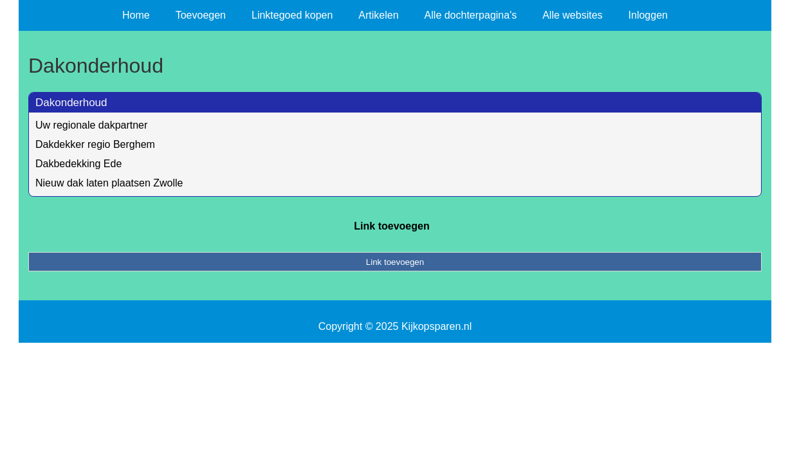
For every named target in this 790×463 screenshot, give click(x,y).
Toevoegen (201, 15)
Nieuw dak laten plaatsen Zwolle (109, 182)
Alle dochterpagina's (471, 15)
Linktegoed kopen (292, 15)
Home (136, 15)
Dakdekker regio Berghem (95, 144)
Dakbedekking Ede (78, 163)
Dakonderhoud (71, 102)
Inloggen (648, 15)
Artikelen (378, 15)
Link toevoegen (391, 226)
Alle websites (572, 15)
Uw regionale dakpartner (91, 125)
